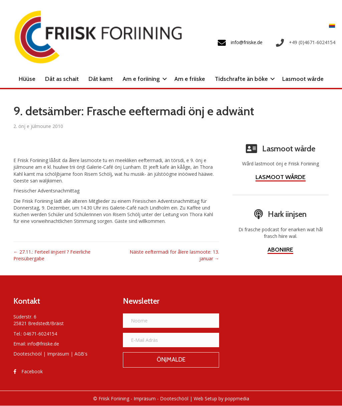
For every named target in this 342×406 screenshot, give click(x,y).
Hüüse (27, 79)
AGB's (81, 354)
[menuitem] (330, 25)
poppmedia (237, 398)
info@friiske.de (43, 344)
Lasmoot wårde (303, 79)
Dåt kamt (101, 79)
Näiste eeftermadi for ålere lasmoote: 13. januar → (174, 255)
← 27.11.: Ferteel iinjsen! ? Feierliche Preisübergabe (52, 255)
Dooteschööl (27, 354)
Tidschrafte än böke (241, 79)
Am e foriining (141, 79)
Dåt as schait (62, 79)
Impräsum (58, 354)
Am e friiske (189, 79)
